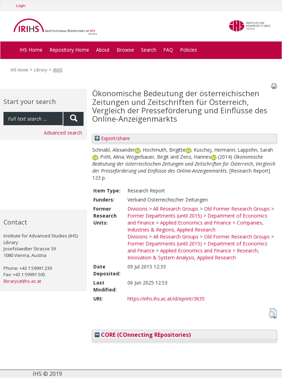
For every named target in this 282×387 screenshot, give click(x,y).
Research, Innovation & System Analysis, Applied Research (193, 254)
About (103, 49)
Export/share (112, 138)
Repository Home (69, 49)
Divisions (137, 208)
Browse (125, 49)
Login (20, 5)
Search (148, 49)
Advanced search (63, 132)
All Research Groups (175, 208)
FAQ (168, 49)
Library (40, 70)
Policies (188, 49)
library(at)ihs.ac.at (22, 281)
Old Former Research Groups (237, 208)
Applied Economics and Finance (195, 222)
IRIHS (57, 70)
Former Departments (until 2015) (164, 215)
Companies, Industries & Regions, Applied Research (195, 226)
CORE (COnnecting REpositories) (143, 335)
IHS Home (30, 49)
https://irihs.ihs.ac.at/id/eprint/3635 (166, 298)
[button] (273, 313)
